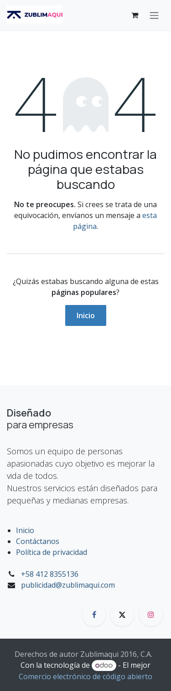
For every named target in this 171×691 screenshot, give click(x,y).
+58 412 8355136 (49, 574)
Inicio (86, 315)
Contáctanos (37, 541)
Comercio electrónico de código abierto (85, 676)
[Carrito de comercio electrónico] (134, 15)
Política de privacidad (51, 552)
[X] (122, 614)
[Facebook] (94, 614)
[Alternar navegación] (154, 15)
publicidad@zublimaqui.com (68, 585)
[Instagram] (151, 614)
